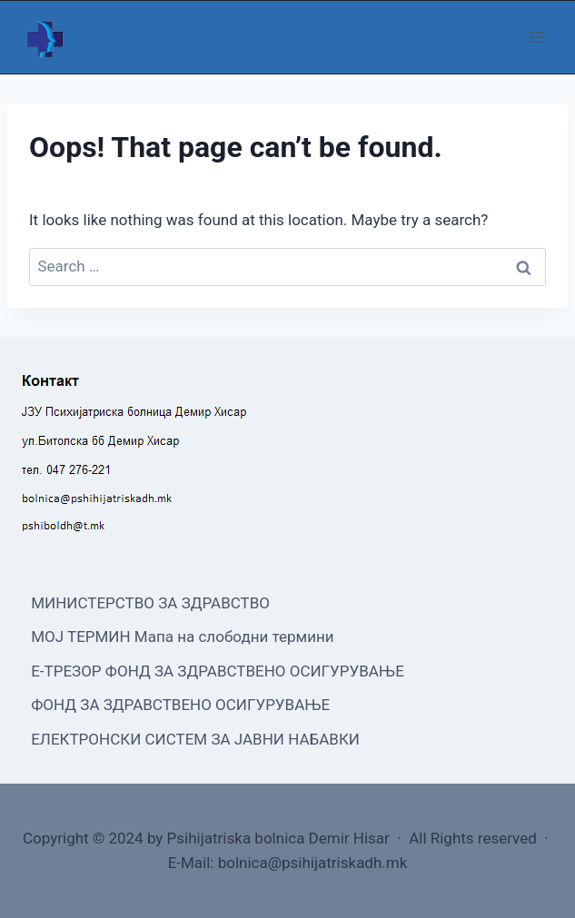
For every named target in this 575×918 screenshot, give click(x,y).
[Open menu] (536, 37)
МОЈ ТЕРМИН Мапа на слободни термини (182, 636)
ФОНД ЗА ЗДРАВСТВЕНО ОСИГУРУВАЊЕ (180, 705)
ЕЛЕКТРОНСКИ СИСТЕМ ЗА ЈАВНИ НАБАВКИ (195, 739)
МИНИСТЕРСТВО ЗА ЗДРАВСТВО (150, 603)
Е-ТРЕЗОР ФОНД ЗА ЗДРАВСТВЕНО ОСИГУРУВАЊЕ (217, 671)
